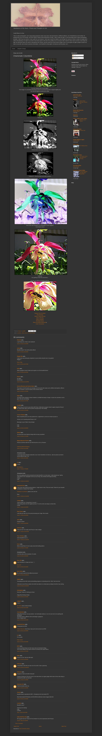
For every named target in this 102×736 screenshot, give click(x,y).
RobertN (19, 340)
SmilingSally (20, 590)
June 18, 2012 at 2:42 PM (22, 596)
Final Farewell (76, 166)
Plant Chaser (20, 511)
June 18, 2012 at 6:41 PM (22, 620)
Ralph (18, 395)
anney (18, 348)
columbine (19, 332)
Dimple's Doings (22, 48)
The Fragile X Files (77, 155)
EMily (18, 655)
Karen (18, 544)
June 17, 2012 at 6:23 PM (22, 507)
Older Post (64, 726)
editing (23, 332)
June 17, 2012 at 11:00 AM (23, 481)
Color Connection (40, 324)
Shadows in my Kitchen (22, 491)
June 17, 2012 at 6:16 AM (22, 458)
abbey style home (77, 129)
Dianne (18, 376)
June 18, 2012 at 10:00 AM (23, 575)
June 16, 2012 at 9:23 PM (22, 448)
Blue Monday (40, 314)
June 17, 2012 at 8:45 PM (22, 523)
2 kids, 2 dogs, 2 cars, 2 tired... (80, 118)
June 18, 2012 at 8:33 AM (22, 566)
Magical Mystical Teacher (23, 440)
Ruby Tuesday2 (40, 319)
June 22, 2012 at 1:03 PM (22, 687)
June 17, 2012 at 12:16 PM (23, 496)
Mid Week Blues (40, 320)
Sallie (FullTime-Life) (22, 716)
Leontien (19, 703)
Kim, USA (19, 560)
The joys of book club (77, 96)
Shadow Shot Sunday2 (39, 313)
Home (13, 48)
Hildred (18, 432)
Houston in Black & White (79, 170)
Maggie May (20, 356)
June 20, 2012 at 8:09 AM (22, 659)
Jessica (19, 692)
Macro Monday (40, 317)
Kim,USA (19, 565)
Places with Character (78, 110)
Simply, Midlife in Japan (78, 139)
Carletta (19, 500)
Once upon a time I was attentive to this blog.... (84, 157)
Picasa (33, 332)
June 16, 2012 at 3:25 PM (22, 410)
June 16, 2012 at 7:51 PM (22, 436)
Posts (74, 55)
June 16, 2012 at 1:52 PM (22, 391)
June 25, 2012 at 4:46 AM (22, 698)
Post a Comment (19, 723)
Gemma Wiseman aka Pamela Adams (25, 386)
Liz (17, 635)
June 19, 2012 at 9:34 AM (22, 641)
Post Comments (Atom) (24, 728)
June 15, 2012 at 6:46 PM (22, 351)
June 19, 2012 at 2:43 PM (22, 651)
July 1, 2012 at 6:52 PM (22, 712)
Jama (18, 519)
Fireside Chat (82, 130)
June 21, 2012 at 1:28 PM (22, 679)
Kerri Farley (20, 571)
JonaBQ (19, 405)
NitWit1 (18, 579)
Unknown (19, 527)
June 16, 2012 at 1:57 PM (22, 400)
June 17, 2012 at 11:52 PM (23, 539)
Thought (75, 99)
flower (26, 332)
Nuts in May (19, 362)
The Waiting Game (83, 145)
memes (30, 332)
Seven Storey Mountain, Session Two (83, 102)
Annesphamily (20, 612)
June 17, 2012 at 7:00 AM (22, 468)
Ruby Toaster (20, 639)
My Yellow (19, 605)
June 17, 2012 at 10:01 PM (23, 531)
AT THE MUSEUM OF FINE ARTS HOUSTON (83, 173)
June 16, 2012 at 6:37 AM (22, 364)
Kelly (18, 368)
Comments (75, 57)
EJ (17, 462)
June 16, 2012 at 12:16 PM (23, 381)
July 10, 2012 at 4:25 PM (22, 720)
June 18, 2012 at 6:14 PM (22, 607)
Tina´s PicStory (20, 536)
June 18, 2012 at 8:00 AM (22, 556)
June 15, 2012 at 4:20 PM (22, 343)
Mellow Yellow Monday (40, 316)
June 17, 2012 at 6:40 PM (22, 515)
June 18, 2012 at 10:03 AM (23, 585)
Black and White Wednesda (39, 322)
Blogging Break (76, 111)
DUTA (18, 646)
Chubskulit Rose (21, 485)
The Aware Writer (77, 165)
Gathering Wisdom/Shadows (23, 446)
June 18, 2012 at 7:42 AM (22, 547)
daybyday (75, 115)
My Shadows (20, 467)
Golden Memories (21, 629)
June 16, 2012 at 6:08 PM (22, 428)
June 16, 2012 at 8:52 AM (22, 372)
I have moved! (76, 140)
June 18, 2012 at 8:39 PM (22, 630)
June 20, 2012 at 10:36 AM (23, 667)
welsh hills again (77, 94)
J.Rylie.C (19, 601)
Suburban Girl (20, 684)
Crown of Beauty (21, 414)
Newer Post (16, 726)
